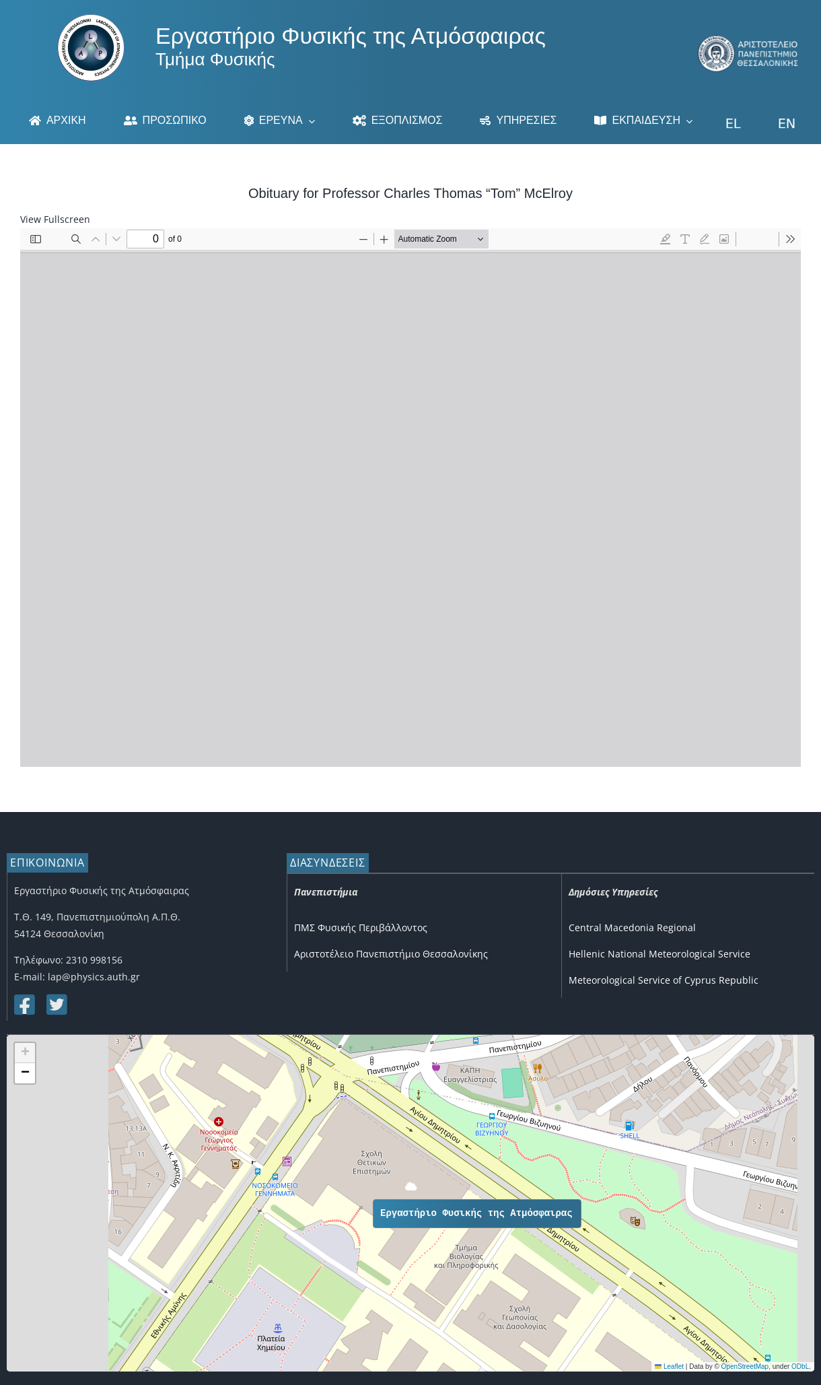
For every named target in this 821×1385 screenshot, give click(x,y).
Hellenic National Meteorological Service (659, 953)
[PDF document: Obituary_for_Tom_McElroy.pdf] (410, 497)
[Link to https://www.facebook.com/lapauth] (23, 1004)
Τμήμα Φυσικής (215, 59)
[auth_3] (749, 39)
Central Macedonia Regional (632, 927)
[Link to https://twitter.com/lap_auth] (55, 1004)
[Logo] (90, 18)
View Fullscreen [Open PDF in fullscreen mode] (55, 219)
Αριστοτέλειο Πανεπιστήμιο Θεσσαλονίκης (391, 953)
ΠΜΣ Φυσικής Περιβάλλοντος (360, 927)
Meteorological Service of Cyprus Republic (663, 980)
